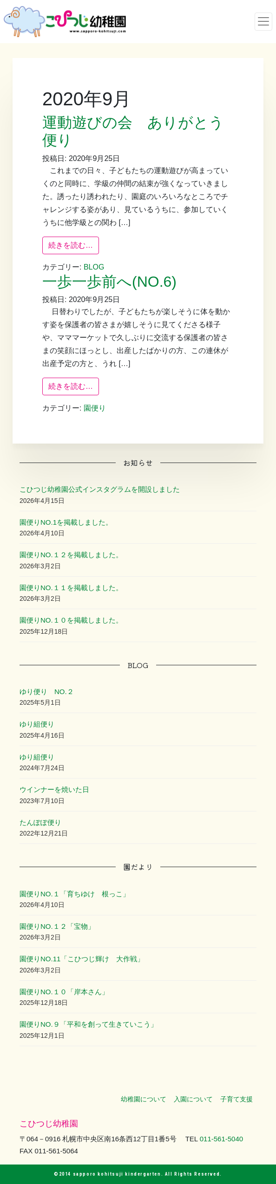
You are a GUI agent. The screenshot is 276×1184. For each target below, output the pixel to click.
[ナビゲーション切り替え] (263, 21)
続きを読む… (73, 244)
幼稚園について (143, 1099)
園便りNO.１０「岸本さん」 (64, 992)
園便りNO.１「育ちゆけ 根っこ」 (75, 894)
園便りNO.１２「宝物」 (57, 926)
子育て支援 (236, 1099)
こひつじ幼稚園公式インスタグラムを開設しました (100, 489)
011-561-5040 (221, 1139)
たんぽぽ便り (40, 822)
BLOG (94, 267)
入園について (193, 1099)
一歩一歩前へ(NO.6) (109, 281)
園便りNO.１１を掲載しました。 (71, 588)
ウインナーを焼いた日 (54, 789)
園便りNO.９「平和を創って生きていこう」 (89, 1024)
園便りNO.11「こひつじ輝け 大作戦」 (82, 959)
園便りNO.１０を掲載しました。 (71, 620)
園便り (95, 408)
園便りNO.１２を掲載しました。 (71, 555)
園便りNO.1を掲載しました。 (66, 522)
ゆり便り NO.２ (47, 691)
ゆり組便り (37, 724)
